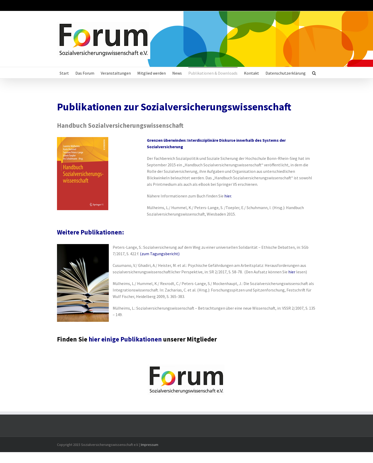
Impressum (149, 444)
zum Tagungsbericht (159, 253)
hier (227, 195)
